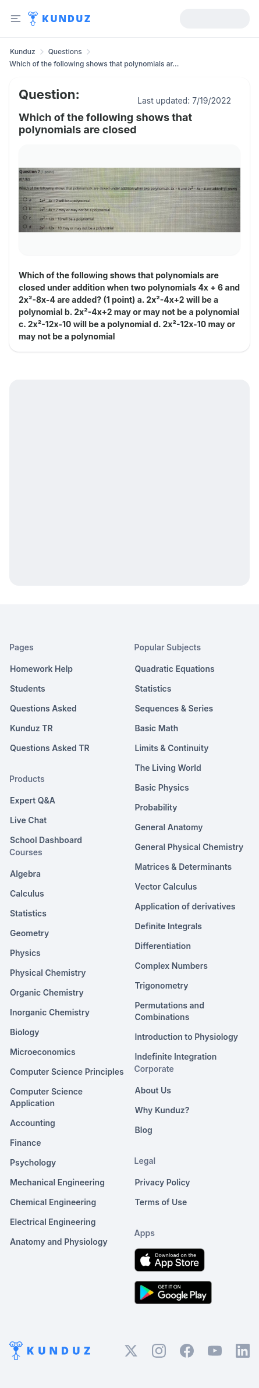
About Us (153, 1090)
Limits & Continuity (172, 748)
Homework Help (41, 669)
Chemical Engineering (53, 1202)
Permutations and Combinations (169, 1011)
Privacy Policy (162, 1182)
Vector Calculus (166, 886)
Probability (156, 807)
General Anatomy (169, 827)
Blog (143, 1130)
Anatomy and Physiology (59, 1242)
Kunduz (23, 51)
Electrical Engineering (53, 1222)
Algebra (25, 874)
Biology (25, 1032)
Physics (25, 953)
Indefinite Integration (176, 1056)
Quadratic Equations (175, 669)
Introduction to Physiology (186, 1037)
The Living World (168, 768)
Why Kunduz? (162, 1110)
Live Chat (28, 820)
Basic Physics (162, 787)
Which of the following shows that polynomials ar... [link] (94, 63)
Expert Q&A (32, 800)
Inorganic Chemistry (50, 1012)
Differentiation (163, 946)
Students (27, 688)
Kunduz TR (31, 728)
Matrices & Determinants (183, 867)
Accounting (32, 1123)
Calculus (27, 893)
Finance (25, 1143)
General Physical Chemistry (189, 847)
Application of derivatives (185, 906)
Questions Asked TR (50, 748)
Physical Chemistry (48, 973)
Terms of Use (161, 1202)
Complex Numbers (171, 966)
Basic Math (157, 728)
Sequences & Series (174, 708)
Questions (65, 51)
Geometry (29, 933)
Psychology (33, 1162)
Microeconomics (43, 1052)
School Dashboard (46, 840)
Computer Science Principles (67, 1072)
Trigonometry (162, 985)
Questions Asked (43, 708)
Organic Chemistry (47, 992)
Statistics (28, 913)
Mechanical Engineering (57, 1182)
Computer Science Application (46, 1097)
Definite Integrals (169, 926)
